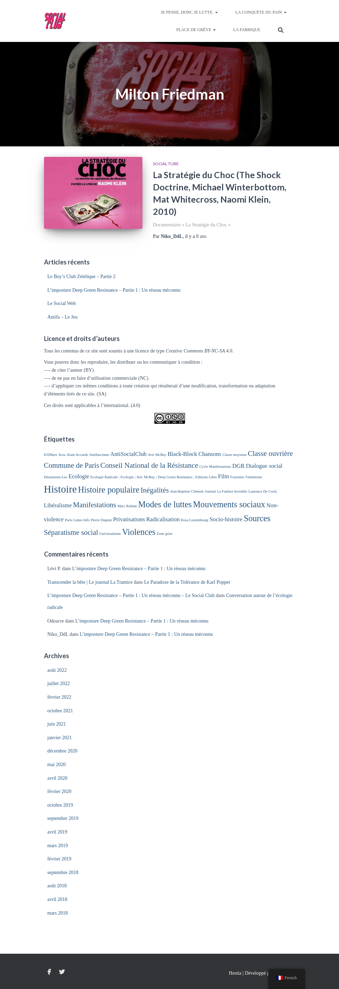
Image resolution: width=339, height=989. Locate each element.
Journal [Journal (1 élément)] (210, 491)
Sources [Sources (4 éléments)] (257, 518)
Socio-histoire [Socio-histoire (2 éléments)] (225, 519)
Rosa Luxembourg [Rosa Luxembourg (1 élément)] (194, 520)
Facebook (49, 972)
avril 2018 (57, 899)
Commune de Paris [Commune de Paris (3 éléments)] (72, 465)
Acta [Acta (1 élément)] (61, 455)
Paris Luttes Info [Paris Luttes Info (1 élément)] (77, 520)
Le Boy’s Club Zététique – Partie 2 (81, 276)
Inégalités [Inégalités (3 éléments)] (155, 490)
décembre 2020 (62, 751)
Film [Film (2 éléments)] (223, 476)
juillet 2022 (58, 683)
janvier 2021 (59, 737)
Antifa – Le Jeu (62, 317)
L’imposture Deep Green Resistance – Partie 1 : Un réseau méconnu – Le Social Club (131, 595)
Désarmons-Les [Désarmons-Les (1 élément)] (55, 477)
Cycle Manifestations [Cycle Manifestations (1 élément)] (215, 466)
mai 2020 (56, 764)
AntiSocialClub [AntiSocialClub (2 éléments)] (128, 454)
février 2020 (59, 791)
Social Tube (166, 163)
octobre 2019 (60, 805)
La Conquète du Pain (260, 12)
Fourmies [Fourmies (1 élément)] (237, 477)
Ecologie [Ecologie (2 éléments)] (78, 476)
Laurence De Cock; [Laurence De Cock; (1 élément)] (263, 491)
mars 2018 (57, 913)
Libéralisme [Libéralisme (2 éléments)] (58, 505)
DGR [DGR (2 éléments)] (238, 466)
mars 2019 (57, 845)
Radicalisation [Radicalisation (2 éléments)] (163, 519)
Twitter (62, 972)
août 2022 (57, 670)
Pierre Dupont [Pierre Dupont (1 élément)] (101, 520)
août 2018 (57, 885)
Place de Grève (196, 29)
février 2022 (59, 697)
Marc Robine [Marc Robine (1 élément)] (127, 506)
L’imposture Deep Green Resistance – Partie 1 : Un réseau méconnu (113, 290)
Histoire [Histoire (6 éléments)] (60, 489)
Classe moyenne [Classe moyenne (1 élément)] (234, 455)
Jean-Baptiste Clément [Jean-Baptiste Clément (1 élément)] (187, 491)
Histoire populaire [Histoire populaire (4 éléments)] (109, 489)
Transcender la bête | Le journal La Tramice (90, 582)
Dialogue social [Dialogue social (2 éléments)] (264, 466)
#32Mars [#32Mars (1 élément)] (50, 455)
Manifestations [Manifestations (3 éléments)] (94, 505)
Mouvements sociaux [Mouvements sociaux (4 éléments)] (229, 504)
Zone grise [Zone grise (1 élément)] (164, 534)
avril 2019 (57, 832)
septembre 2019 (63, 818)
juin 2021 (56, 724)
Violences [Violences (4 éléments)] (138, 532)
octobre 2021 (60, 710)
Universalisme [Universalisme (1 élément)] (110, 534)
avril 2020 (57, 778)
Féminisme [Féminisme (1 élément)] (253, 477)
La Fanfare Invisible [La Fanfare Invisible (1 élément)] (232, 491)
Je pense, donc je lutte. (189, 12)
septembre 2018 (63, 872)
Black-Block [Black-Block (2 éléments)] (182, 454)
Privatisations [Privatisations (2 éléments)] (129, 519)
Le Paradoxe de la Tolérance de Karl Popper (187, 582)
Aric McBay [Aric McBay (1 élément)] (157, 455)
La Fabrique (246, 29)
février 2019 (59, 858)
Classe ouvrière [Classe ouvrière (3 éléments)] (270, 453)
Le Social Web (61, 303)
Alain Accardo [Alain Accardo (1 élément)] (77, 455)
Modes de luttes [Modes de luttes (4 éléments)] (165, 504)
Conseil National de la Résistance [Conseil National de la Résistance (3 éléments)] (149, 465)
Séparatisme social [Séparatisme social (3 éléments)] (71, 532)
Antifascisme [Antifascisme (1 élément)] (99, 455)
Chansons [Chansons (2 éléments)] (209, 454)
